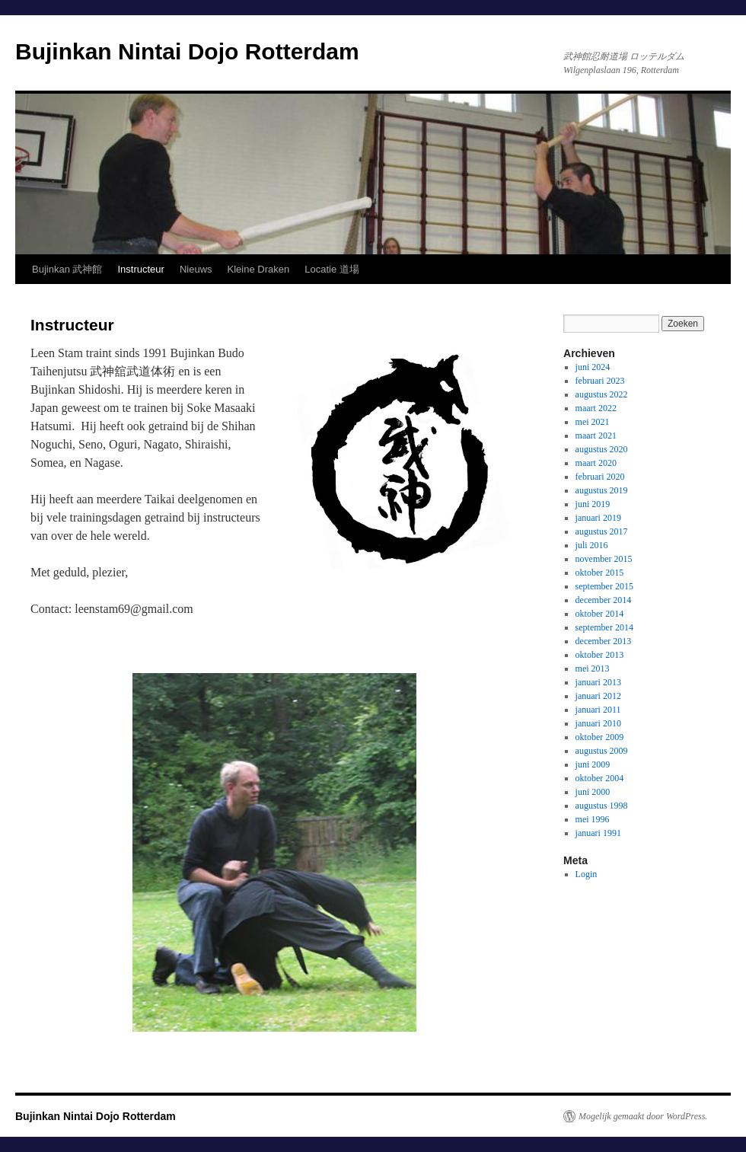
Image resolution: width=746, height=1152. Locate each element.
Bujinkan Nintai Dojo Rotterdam (187, 51)
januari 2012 (598, 696)
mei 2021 (592, 421)
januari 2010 (598, 723)
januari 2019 (598, 517)
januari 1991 (598, 833)
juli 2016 (591, 545)
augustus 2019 (601, 490)
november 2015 (604, 559)
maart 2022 (596, 408)
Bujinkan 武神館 (67, 269)
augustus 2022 (601, 394)
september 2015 (604, 586)
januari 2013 (598, 682)
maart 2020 (596, 463)
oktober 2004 (599, 778)
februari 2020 (600, 476)
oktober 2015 (599, 572)
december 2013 (603, 641)
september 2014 (604, 627)
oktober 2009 (599, 737)
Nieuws (196, 269)
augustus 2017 (601, 531)
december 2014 (603, 600)
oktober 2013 (599, 654)
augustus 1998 (601, 805)
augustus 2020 (601, 449)
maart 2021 (596, 435)
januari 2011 (598, 709)
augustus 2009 (601, 750)
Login (586, 874)
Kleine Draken (259, 269)
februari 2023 (600, 380)
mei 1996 (592, 819)
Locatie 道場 (331, 269)
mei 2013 (592, 668)
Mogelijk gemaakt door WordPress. (643, 1116)
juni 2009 (593, 764)
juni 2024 (593, 367)
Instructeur (140, 269)
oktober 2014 (599, 613)
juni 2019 (593, 504)
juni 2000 (593, 792)
